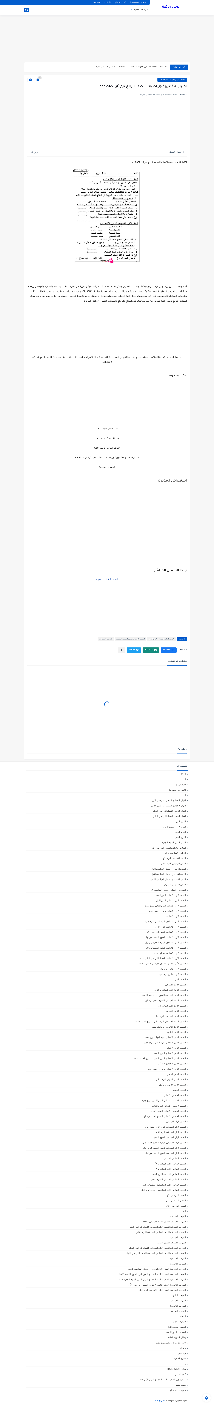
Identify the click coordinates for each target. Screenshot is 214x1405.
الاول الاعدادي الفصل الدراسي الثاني (168, 805)
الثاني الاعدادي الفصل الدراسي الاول (168, 874)
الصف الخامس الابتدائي (174, 1095)
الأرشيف (107, 3)
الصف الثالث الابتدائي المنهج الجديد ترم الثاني (164, 995)
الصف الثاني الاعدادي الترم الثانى (170, 1053)
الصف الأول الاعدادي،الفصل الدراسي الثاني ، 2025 (161, 958)
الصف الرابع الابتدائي (176, 1121)
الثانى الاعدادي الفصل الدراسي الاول (168, 869)
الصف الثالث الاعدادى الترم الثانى (170, 1016)
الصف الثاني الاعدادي (175, 1048)
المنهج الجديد (179, 1321)
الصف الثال (180, 979)
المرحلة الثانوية (178, 1295)
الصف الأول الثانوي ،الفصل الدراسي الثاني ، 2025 (162, 963)
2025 (183, 774)
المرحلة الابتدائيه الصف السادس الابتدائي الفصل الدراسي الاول (156, 1253)
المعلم (183, 1316)
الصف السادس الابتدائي (174, 1158)
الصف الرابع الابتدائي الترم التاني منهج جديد (165, 1127)
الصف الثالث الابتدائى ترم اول (172, 1005)
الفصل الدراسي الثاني (175, 1205)
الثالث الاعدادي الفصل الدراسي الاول (168, 847)
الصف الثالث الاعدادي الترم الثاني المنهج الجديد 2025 (160, 1021)
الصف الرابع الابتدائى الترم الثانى (172, 80)
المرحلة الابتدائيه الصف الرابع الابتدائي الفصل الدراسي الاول (157, 1248)
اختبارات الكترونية (177, 790)
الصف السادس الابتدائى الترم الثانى (169, 1174)
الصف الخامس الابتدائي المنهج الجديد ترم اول (164, 1116)
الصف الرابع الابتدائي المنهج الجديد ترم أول (165, 1153)
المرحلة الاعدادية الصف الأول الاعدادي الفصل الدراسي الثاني (157, 1269)
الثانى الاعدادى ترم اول (175, 884)
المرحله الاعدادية (178, 1306)
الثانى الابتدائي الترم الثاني (173, 863)
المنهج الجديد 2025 (177, 1327)
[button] (169, 650)
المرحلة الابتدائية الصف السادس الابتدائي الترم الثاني (161, 1232)
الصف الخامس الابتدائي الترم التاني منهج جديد (164, 1100)
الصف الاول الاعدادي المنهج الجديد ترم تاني (165, 947)
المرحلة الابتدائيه (178, 1237)
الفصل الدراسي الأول (176, 1195)
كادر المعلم (180, 1374)
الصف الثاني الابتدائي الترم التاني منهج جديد (165, 1042)
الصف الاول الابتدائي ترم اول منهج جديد (167, 911)
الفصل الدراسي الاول (176, 1200)
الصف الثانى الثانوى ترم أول (172, 1084)
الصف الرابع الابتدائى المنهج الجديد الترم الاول (164, 1142)
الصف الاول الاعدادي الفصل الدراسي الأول (165, 932)
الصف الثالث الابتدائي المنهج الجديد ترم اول (165, 1000)
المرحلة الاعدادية (178, 1263)
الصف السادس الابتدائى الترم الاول (169, 1169)
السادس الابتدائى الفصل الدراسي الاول (167, 890)
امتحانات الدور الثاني (176, 1332)
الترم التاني (180, 832)
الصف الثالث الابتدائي (175, 984)
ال (185, 795)
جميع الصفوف (179, 1358)
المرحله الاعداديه (178, 1311)
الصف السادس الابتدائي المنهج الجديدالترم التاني (163, 1190)
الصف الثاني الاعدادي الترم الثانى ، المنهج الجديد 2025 (160, 1058)
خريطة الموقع (120, 3)
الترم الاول (181, 821)
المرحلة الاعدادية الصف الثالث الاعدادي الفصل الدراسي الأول (157, 1284)
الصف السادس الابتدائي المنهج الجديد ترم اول (164, 1184)
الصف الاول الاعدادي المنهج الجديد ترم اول (165, 942)
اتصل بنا (96, 3)
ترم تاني (182, 1353)
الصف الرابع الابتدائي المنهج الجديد (130, 639)
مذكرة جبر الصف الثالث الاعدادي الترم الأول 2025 (162, 1379)
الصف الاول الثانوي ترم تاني (172, 974)
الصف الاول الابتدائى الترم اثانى (171, 895)
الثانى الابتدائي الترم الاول (174, 858)
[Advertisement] (107, 39)
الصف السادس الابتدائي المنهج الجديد (168, 1179)
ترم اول (182, 1348)
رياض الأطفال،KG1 (176, 1369)
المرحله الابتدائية (178, 1300)
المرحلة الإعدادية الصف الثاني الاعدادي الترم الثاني (162, 1290)
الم (184, 1211)
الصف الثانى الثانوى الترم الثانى (171, 1079)
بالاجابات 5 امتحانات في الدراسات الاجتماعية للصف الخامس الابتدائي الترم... (130, 67)
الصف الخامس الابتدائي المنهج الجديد (168, 1111)
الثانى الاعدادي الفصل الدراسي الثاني (168, 879)
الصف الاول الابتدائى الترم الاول (171, 900)
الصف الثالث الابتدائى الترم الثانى (170, 990)
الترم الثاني (180, 837)
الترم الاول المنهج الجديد (174, 826)
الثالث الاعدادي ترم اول (175, 853)
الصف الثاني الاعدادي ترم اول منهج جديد (167, 1069)
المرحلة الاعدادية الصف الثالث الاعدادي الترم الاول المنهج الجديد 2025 (152, 1274)
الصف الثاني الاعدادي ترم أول (172, 1063)
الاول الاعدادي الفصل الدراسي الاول (169, 800)
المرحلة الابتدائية (141, 10)
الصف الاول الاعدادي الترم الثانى (170, 926)
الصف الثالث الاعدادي (175, 1011)
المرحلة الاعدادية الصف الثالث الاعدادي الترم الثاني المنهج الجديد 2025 (152, 1279)
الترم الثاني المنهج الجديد (174, 842)
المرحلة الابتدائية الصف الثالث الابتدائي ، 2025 (164, 1221)
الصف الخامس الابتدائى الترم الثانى (169, 1105)
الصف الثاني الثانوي (176, 1074)
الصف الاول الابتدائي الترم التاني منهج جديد (165, 905)
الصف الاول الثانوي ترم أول (173, 969)
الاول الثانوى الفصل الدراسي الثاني (169, 816)
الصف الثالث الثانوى (176, 1032)
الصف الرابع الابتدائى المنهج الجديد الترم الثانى (164, 1148)
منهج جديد (181, 1384)
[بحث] (26, 10)
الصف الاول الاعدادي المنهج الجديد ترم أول (165, 937)
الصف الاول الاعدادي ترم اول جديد (170, 953)
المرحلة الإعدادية (178, 1258)
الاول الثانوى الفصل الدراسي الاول (169, 811)
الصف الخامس (179, 1090)
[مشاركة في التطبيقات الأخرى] (121, 650)
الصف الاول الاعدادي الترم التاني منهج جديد (165, 921)
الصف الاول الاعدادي (176, 916)
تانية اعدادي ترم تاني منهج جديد (171, 1342)
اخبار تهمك (181, 784)
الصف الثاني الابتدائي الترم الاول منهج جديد (165, 1037)
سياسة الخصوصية (138, 3)
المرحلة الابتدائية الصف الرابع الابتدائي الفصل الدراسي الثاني (157, 1227)
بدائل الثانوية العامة (177, 1337)
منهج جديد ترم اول (177, 1390)
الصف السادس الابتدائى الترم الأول (169, 1163)
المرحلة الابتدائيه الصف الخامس (171, 1242)
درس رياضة (171, 7)
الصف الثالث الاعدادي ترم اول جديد (169, 1026)
